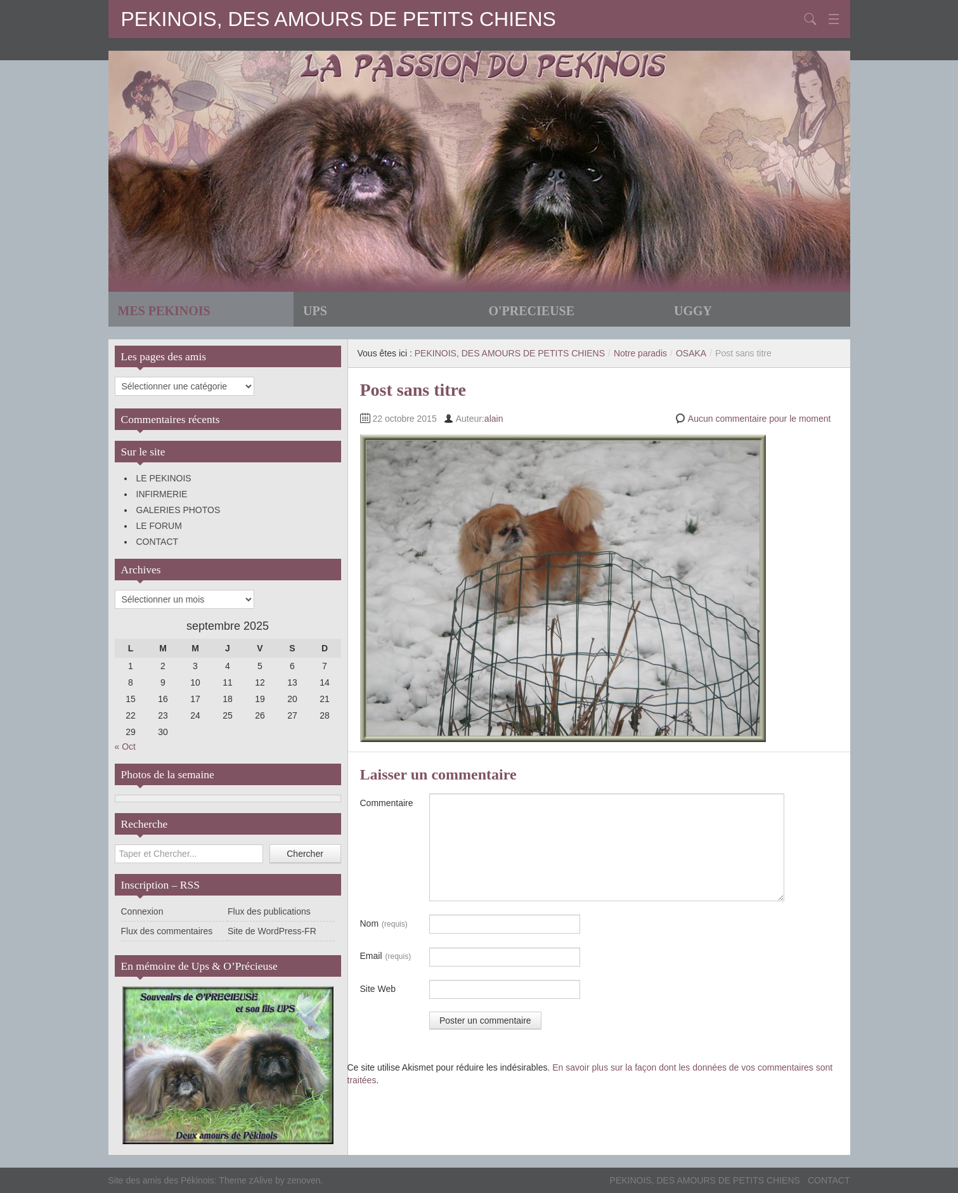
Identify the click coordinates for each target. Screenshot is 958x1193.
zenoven (304, 1180)
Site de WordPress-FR (272, 931)
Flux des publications (269, 911)
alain (493, 419)
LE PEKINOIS (163, 478)
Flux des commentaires (167, 931)
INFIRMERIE (162, 494)
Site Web (378, 989)
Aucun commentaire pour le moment (759, 419)
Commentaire (386, 803)
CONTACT (157, 542)
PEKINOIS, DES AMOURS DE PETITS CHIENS (338, 19)
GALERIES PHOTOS (178, 510)
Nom (384, 924)
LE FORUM (159, 526)
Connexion (142, 911)
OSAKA (691, 353)
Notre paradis (640, 353)
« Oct (125, 746)
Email (385, 956)
